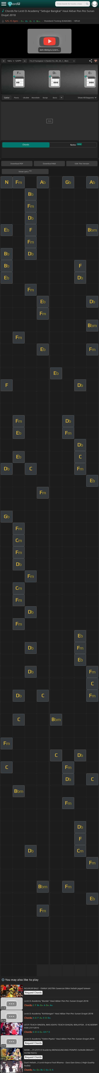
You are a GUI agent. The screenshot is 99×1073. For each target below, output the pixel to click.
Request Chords (33, 992)
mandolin (36, 98)
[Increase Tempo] (24, 61)
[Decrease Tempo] (3, 61)
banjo (45, 98)
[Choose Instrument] (61, 97)
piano (16, 98)
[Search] (87, 4)
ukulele (26, 98)
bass (55, 98)
